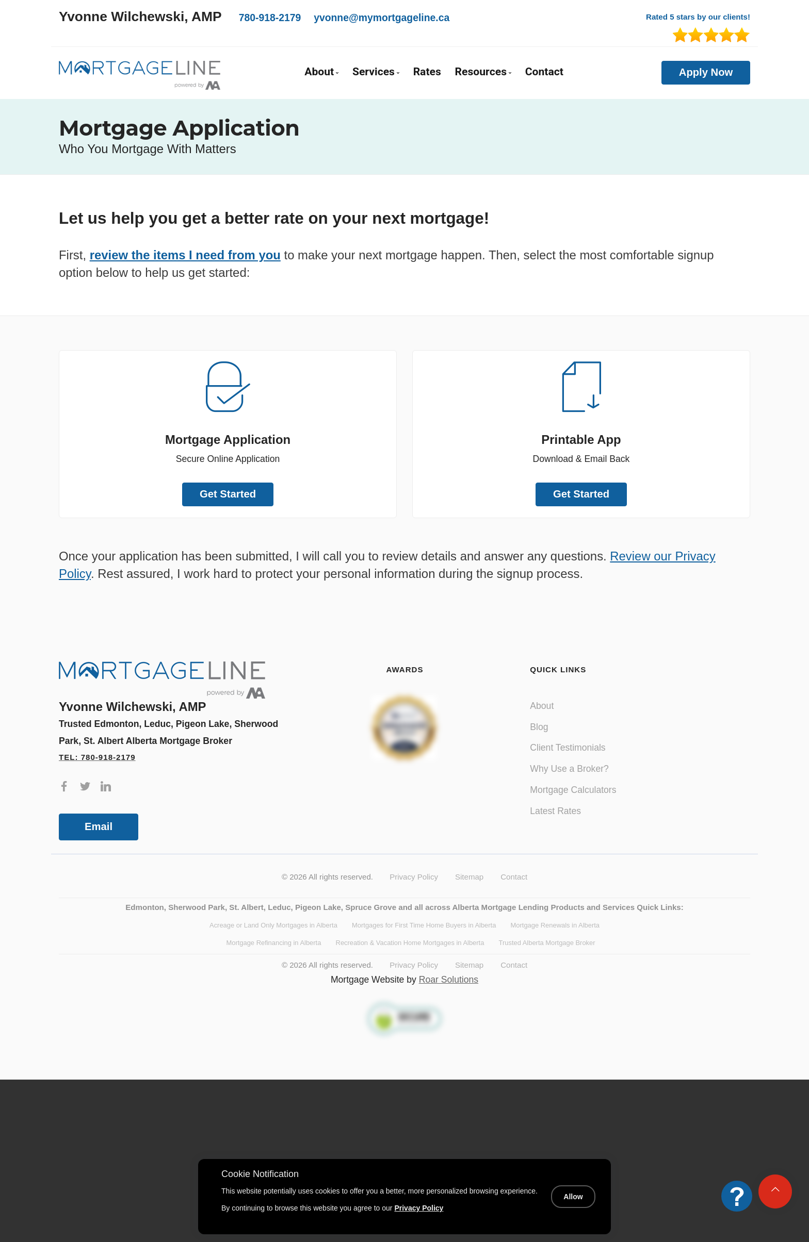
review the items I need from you (185, 255)
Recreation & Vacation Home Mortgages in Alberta (410, 943)
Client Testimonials (567, 747)
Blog (539, 727)
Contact (544, 72)
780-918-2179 (270, 17)
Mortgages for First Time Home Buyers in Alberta (424, 925)
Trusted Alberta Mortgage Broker (547, 943)
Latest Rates (555, 811)
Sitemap (469, 876)
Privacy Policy (414, 876)
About (542, 706)
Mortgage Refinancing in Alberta (273, 943)
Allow (573, 1197)
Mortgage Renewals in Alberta (555, 925)
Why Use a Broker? (569, 769)
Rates (427, 72)
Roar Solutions (448, 979)
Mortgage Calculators (573, 790)
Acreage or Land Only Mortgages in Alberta (273, 925)
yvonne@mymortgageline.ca (381, 17)
